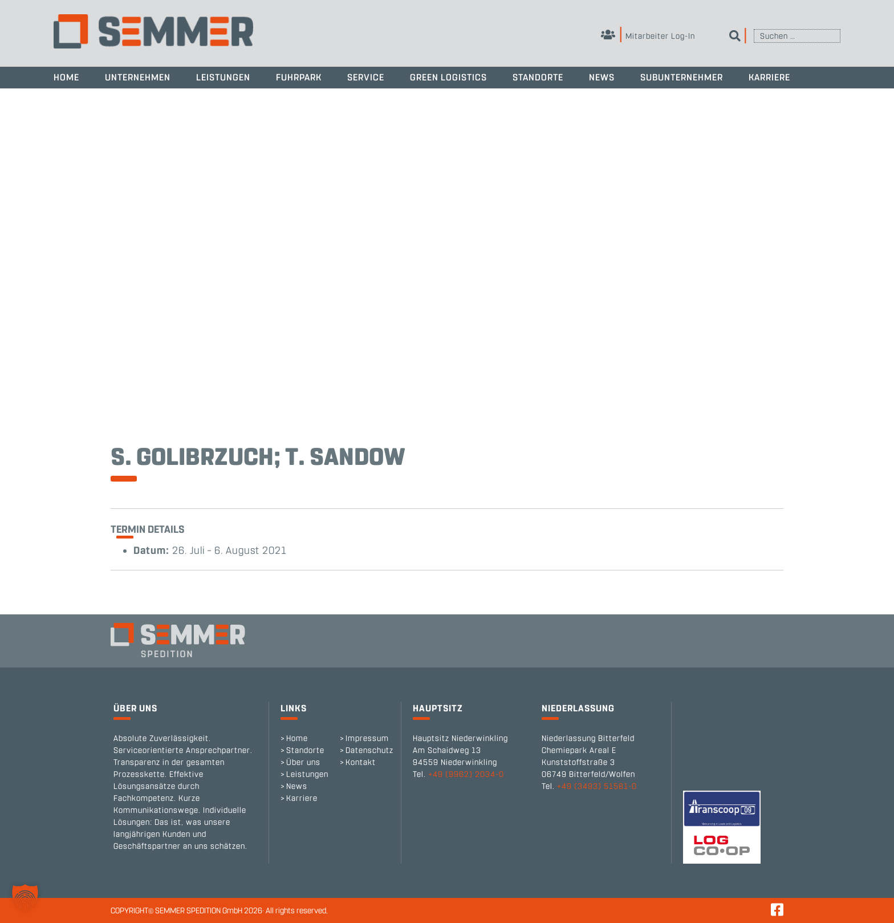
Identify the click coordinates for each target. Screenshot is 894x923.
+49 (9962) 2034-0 (466, 774)
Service (365, 77)
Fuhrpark (299, 77)
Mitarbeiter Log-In (648, 36)
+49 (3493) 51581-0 (597, 786)
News (602, 77)
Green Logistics (448, 77)
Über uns (303, 762)
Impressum (367, 738)
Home (66, 77)
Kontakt (361, 762)
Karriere (769, 77)
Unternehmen (137, 77)
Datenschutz (369, 750)
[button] (25, 898)
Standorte (538, 77)
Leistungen (223, 77)
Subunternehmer (681, 77)
